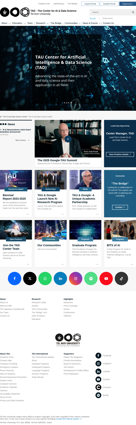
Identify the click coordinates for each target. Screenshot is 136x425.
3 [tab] (66, 103)
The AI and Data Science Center (15, 117)
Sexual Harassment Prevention (13, 377)
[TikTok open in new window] (121, 278)
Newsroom (68, 302)
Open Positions (38, 316)
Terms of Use (5, 397)
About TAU (5, 354)
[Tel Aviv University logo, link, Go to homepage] (38, 13)
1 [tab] (62, 103)
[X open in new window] (29, 278)
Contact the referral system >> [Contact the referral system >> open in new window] (69, 419)
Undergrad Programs (41, 367)
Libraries (3, 390)
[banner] (68, 13)
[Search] (113, 12)
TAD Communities (39, 309)
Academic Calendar (8, 387)
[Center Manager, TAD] (120, 154)
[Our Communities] (51, 243)
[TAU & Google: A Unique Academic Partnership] (85, 193)
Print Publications (71, 374)
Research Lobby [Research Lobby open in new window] (39, 302)
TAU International (40, 354)
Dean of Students (7, 374)
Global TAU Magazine (73, 357)
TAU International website (43, 357)
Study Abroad (37, 377)
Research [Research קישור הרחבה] (40, 23)
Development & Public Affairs (76, 370)
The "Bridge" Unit (39, 312)
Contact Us (108, 23)
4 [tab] (68, 103)
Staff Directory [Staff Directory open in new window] (59, 4)
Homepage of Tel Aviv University (0, 116)
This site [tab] (93, 18)
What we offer (6, 306)
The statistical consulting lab (12, 309)
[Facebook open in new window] (14, 278)
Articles (35, 306)
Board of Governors (72, 364)
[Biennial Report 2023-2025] (16, 193)
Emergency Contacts (9, 367)
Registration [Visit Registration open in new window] (128, 4)
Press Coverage (71, 306)
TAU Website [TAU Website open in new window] (72, 4)
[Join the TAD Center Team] (16, 243)
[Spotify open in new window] (91, 278)
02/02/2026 (4, 135)
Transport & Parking (8, 364)
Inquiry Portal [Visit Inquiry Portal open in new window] (90, 4)
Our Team (4, 312)
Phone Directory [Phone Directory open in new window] (7, 370)
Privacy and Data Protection (12, 400)
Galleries (67, 316)
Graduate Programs (40, 364)
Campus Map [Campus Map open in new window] (6, 360)
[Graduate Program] (85, 243)
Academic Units (6, 357)
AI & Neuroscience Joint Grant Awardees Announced (15, 131)
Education (36, 319)
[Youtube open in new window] (106, 278)
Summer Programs (40, 374)
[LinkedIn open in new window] (60, 278)
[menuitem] (44, 4)
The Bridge (56, 23)
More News (21, 140)
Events (67, 309)
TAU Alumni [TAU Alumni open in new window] (69, 367)
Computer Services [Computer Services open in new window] (8, 384)
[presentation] (72, 103)
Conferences (69, 312)
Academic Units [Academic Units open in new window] (44, 4)
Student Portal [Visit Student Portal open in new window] (109, 4)
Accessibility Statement (10, 394)
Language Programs (40, 370)
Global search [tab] (108, 18)
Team (30, 23)
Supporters (69, 354)
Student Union (6, 380)
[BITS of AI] (120, 243)
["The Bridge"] (120, 207)
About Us (4, 302)
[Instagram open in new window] (75, 278)
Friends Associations (72, 360)
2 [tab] (64, 103)
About (34, 360)
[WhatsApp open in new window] (45, 278)
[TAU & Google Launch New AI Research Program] (51, 193)
